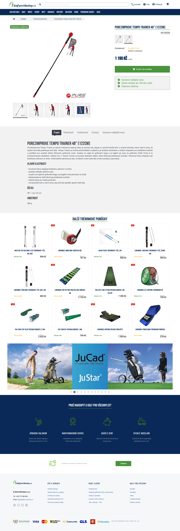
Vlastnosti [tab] (68, 132)
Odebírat (123, 463)
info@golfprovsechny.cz (25, 499)
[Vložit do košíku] (142, 69)
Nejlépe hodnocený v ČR (124, 521)
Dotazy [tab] (95, 132)
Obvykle (134, 48)
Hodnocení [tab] (82, 132)
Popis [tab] (56, 132)
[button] (71, 392)
